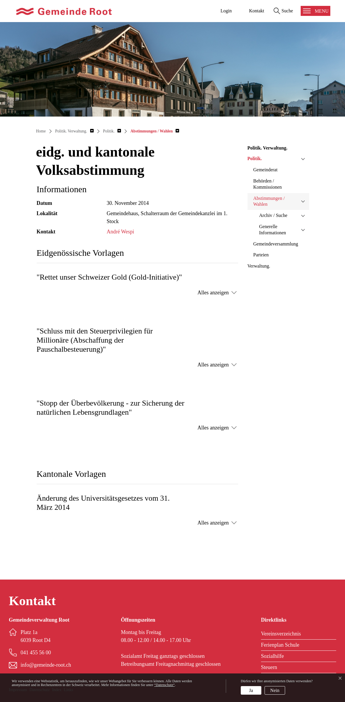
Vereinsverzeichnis (281, 634)
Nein (274, 690)
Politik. (255, 158)
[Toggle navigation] (315, 10)
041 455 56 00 (36, 652)
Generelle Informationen (272, 229)
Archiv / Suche (273, 215)
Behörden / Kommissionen (267, 184)
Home (41, 131)
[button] (74, 131)
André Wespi (120, 232)
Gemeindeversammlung (275, 243)
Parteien (261, 254)
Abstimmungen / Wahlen (269, 201)
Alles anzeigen (213, 293)
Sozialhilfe (272, 656)
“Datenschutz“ (164, 685)
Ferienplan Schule (280, 645)
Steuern (269, 667)
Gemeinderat (265, 169)
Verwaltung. (259, 265)
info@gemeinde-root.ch (46, 665)
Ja (251, 690)
